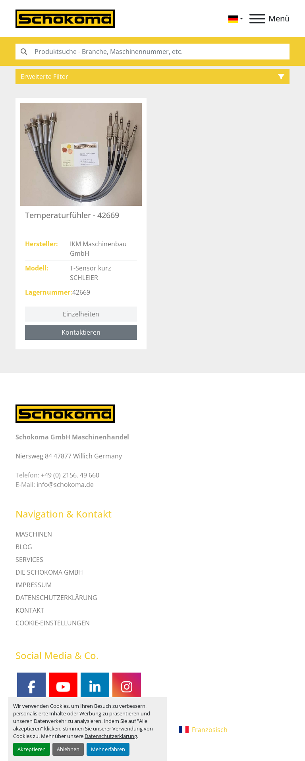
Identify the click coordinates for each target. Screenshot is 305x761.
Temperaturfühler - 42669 (72, 215)
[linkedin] (95, 687)
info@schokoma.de (65, 484)
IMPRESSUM (33, 585)
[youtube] (63, 687)
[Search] (152, 51)
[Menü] (257, 18)
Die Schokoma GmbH (49, 572)
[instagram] (126, 687)
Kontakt (29, 610)
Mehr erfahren (108, 749)
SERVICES (29, 559)
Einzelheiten (81, 314)
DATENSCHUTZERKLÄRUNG (56, 597)
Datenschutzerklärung (111, 736)
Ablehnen (68, 749)
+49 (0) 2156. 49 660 (70, 475)
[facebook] (31, 687)
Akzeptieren (31, 749)
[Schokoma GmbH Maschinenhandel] (65, 412)
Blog (23, 546)
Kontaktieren (81, 332)
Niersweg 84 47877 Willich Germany (68, 456)
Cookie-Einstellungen (52, 623)
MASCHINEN (33, 534)
